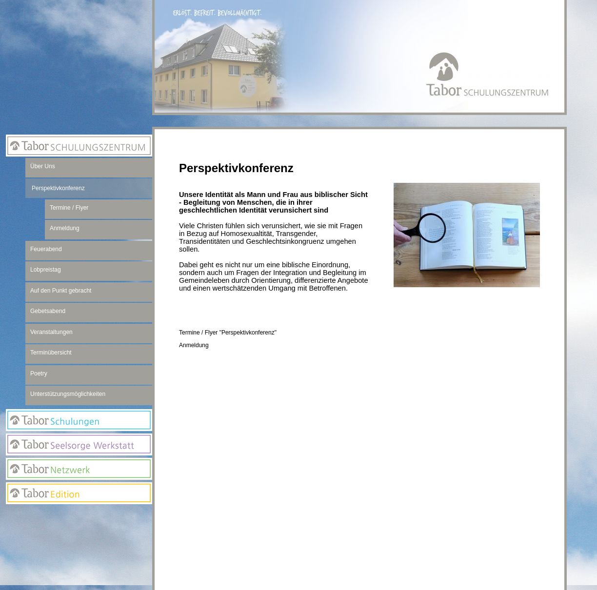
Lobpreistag (45, 269)
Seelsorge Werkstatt (79, 444)
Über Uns (42, 166)
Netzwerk (79, 469)
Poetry (38, 373)
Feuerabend (46, 249)
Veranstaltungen (51, 332)
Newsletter (79, 536)
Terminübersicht (51, 352)
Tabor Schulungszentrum (79, 146)
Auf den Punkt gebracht (60, 290)
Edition (79, 493)
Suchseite (79, 555)
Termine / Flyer (69, 207)
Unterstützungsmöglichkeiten (67, 394)
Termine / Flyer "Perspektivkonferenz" (228, 332)
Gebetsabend (47, 311)
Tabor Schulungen (79, 420)
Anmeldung (194, 345)
